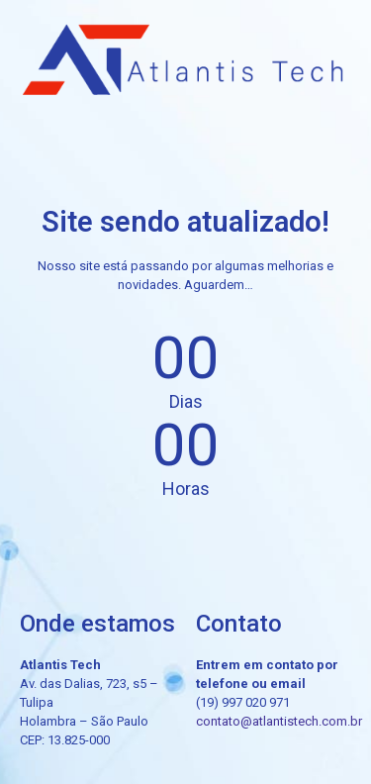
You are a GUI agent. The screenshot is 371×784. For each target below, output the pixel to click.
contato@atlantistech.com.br (279, 721)
